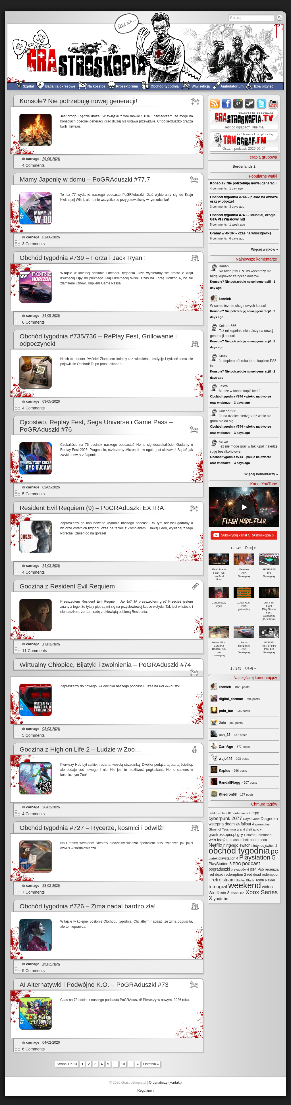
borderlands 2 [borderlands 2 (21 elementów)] (241, 813)
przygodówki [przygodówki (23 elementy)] (240, 869)
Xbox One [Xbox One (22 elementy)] (237, 893)
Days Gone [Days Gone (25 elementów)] (251, 819)
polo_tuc (226, 711)
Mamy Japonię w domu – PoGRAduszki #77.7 (85, 179)
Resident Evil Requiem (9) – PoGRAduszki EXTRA (92, 507)
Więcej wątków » (264, 249)
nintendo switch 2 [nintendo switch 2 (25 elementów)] (264, 845)
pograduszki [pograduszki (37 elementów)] (219, 869)
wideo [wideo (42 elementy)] (267, 887)
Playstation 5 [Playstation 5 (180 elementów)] (257, 857)
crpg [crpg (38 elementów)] (255, 813)
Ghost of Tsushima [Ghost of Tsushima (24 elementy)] (222, 829)
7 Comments (33, 892)
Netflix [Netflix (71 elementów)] (215, 845)
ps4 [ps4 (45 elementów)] (253, 869)
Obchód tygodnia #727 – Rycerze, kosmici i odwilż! (92, 827)
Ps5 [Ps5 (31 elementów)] (260, 869)
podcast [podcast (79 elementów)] (251, 863)
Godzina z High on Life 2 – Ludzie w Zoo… (80, 749)
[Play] (244, 507)
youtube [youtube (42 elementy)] (220, 898)
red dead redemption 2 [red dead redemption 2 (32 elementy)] (227, 874)
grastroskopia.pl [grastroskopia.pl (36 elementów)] (222, 835)
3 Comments (33, 244)
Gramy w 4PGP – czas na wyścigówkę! (241, 233)
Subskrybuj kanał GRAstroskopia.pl (243, 535)
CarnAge (226, 747)
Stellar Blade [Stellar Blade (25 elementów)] (245, 880)
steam (250, 103)
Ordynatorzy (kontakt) (165, 1083)
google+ (238, 103)
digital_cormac (231, 699)
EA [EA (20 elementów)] (238, 824)
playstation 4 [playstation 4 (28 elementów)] (228, 858)
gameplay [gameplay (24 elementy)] (262, 824)
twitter (261, 103)
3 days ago (242, 402)
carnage (32, 159)
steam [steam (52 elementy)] (229, 879)
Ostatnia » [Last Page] (151, 1064)
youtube (273, 103)
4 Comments (33, 165)
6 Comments (33, 322)
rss (215, 103)
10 (123, 1064)
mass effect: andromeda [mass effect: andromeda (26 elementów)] (248, 840)
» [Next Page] (138, 1064)
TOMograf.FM (243, 141)
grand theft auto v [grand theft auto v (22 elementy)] (249, 829)
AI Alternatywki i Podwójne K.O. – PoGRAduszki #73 (94, 984)
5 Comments (33, 494)
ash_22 (224, 735)
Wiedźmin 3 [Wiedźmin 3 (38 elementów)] (219, 892)
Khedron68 (228, 794)
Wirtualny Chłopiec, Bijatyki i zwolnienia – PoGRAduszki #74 (105, 664)
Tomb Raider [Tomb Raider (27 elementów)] (265, 880)
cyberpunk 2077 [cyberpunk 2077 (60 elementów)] (225, 818)
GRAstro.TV (243, 120)
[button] (250, 547)
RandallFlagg (229, 782)
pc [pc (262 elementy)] (274, 851)
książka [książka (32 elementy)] (223, 840)
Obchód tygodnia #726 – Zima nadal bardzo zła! (88, 906)
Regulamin (145, 1090)
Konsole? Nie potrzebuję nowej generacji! (78, 101)
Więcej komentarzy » (261, 474)
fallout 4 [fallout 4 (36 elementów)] (247, 824)
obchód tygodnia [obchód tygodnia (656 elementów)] (239, 850)
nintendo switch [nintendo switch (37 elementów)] (237, 845)
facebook (226, 103)
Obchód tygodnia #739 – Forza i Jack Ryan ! (83, 257)
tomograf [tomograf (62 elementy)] (218, 886)
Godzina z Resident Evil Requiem (67, 586)
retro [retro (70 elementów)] (216, 880)
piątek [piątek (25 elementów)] (213, 858)
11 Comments (34, 650)
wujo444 (225, 759)
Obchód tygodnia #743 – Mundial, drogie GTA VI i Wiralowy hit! (243, 217)
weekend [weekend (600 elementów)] (244, 885)
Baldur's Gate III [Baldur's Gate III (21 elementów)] (220, 813)
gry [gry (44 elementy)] (240, 834)
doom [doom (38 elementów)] (230, 824)
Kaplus (224, 771)
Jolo (222, 723)
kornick (225, 299)
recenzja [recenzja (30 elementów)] (271, 869)
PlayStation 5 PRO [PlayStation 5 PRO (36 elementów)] (225, 864)
